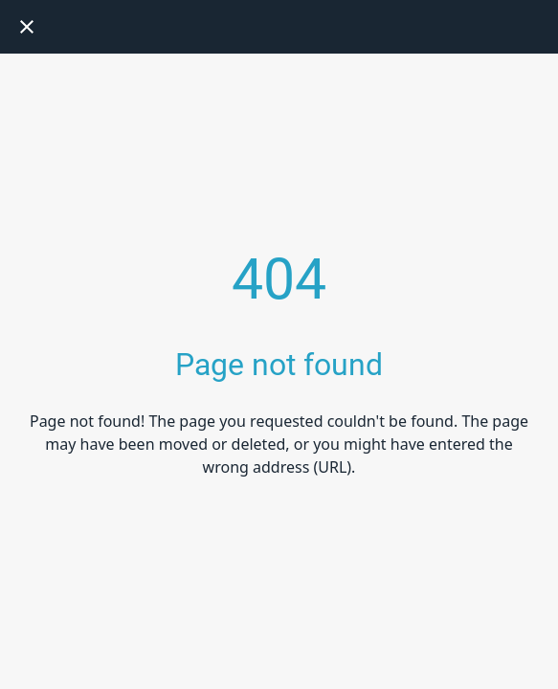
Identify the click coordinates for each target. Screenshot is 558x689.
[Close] (26, 26)
